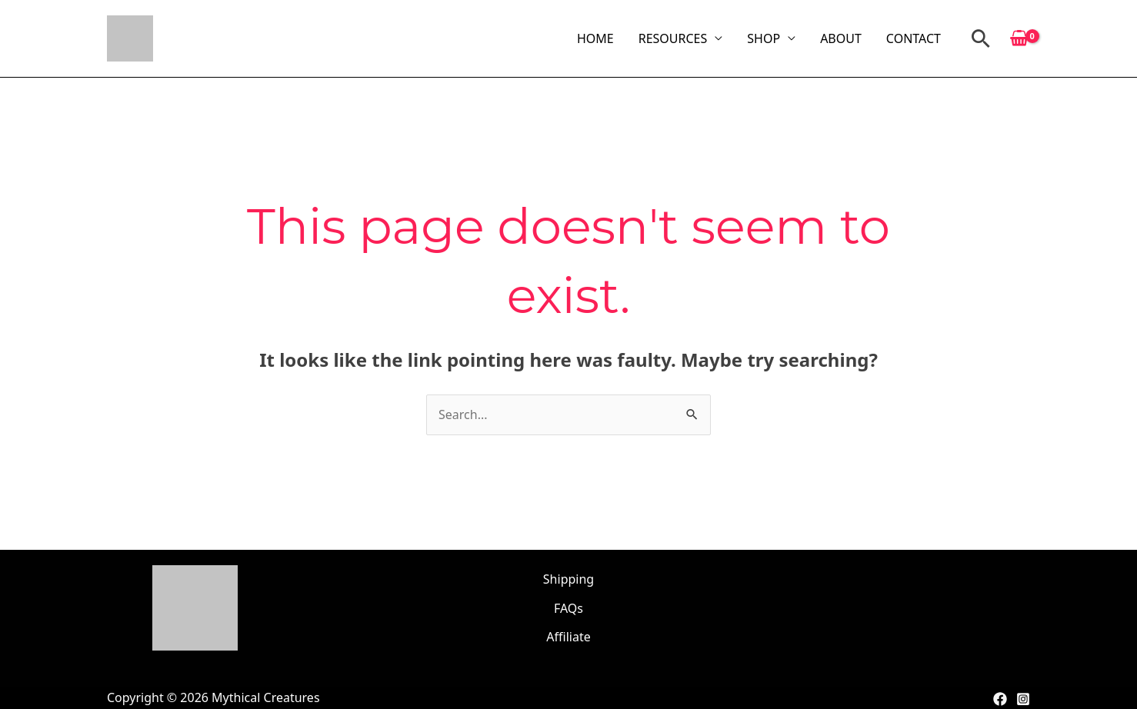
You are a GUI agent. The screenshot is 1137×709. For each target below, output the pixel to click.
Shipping (568, 579)
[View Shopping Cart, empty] (1019, 38)
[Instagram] (1023, 699)
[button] (981, 38)
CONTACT (913, 38)
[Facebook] (1000, 699)
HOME (595, 38)
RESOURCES (673, 38)
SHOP (763, 38)
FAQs (568, 608)
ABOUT (841, 38)
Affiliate (568, 636)
